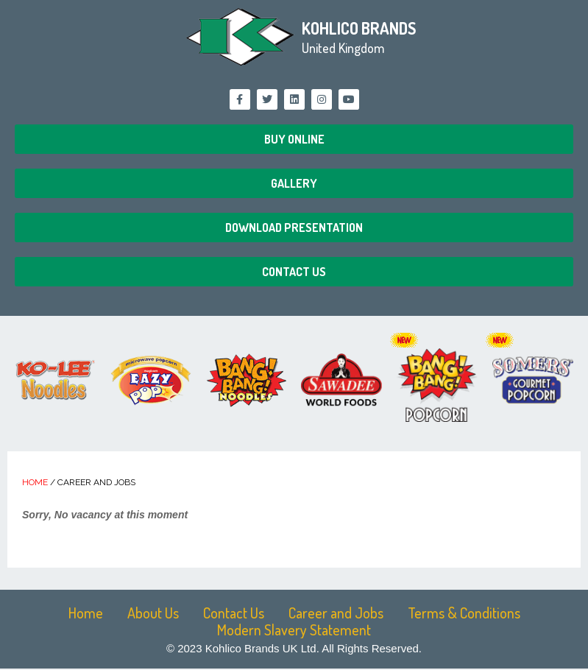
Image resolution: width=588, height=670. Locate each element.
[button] (294, 139)
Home (35, 482)
